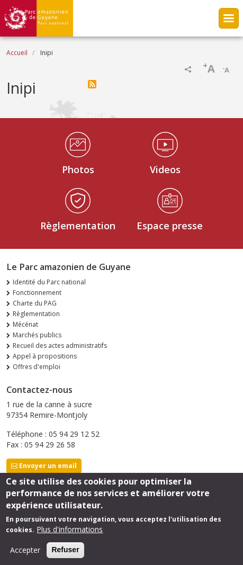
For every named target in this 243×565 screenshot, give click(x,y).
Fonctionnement (37, 292)
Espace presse (170, 225)
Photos (78, 169)
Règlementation (77, 225)
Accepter (25, 555)
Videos (165, 169)
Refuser (65, 555)
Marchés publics (37, 334)
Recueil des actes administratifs (60, 345)
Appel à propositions (45, 356)
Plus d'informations (70, 535)
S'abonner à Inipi (92, 84)
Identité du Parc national (49, 281)
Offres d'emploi (36, 366)
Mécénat (25, 324)
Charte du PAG (35, 303)
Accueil (17, 52)
